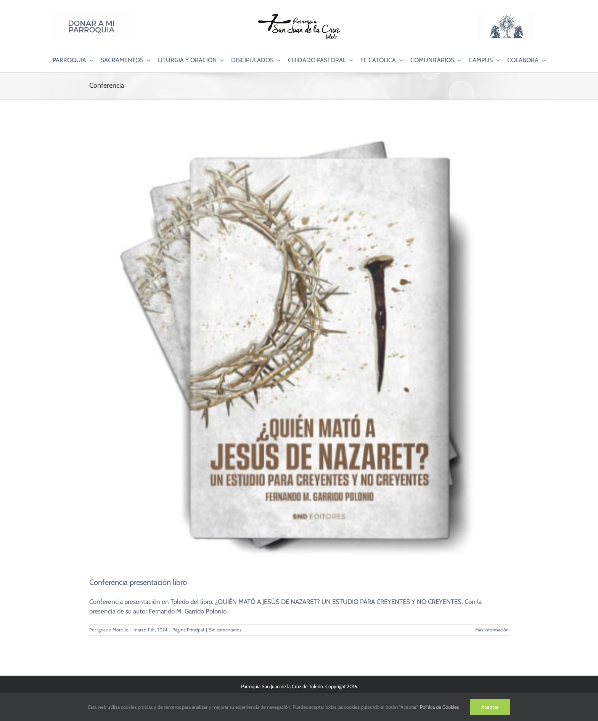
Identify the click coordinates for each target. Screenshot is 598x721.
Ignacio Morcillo (113, 630)
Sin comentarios (225, 630)
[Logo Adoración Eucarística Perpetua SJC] (506, 15)
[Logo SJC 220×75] (299, 15)
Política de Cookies (439, 707)
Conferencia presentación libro (138, 582)
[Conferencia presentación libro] (299, 343)
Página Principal (188, 630)
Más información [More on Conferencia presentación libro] (492, 630)
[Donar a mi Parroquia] (91, 15)
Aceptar (490, 706)
